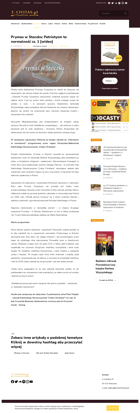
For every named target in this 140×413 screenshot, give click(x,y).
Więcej (75, 409)
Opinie (43, 24)
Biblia (71, 24)
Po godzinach (93, 24)
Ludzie (50, 24)
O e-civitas (15, 3)
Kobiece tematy (80, 24)
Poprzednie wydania (110, 88)
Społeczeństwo (26, 24)
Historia (57, 24)
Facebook (54, 46)
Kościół (36, 24)
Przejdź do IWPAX (106, 280)
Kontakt (102, 24)
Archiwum (37, 3)
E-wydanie (26, 3)
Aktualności (15, 24)
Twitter (64, 46)
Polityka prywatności (52, 3)
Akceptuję (112, 408)
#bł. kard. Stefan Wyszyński (47, 353)
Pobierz (109, 81)
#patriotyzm (69, 353)
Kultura (64, 24)
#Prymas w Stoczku (21, 353)
